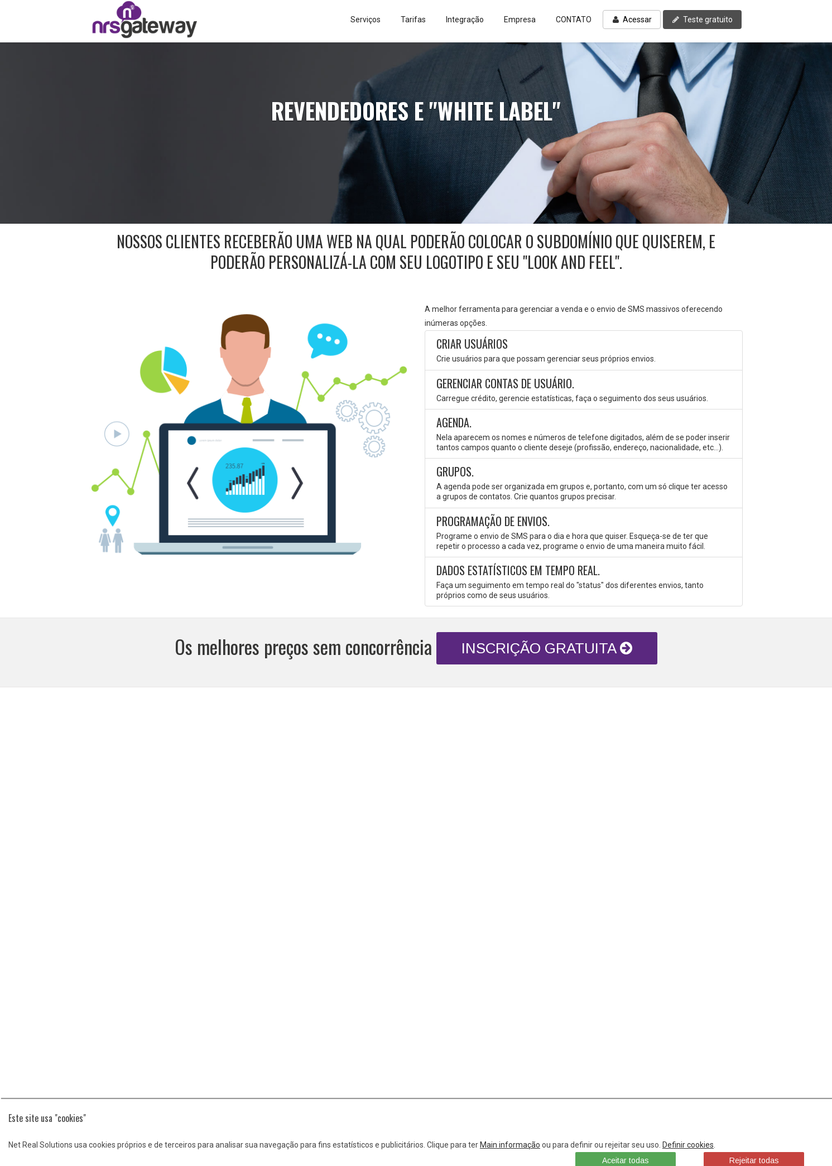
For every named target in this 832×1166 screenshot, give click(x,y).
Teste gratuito (702, 19)
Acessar (632, 19)
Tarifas (413, 19)
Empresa (520, 19)
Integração (465, 19)
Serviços (365, 19)
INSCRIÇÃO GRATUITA (546, 648)
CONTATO (573, 19)
